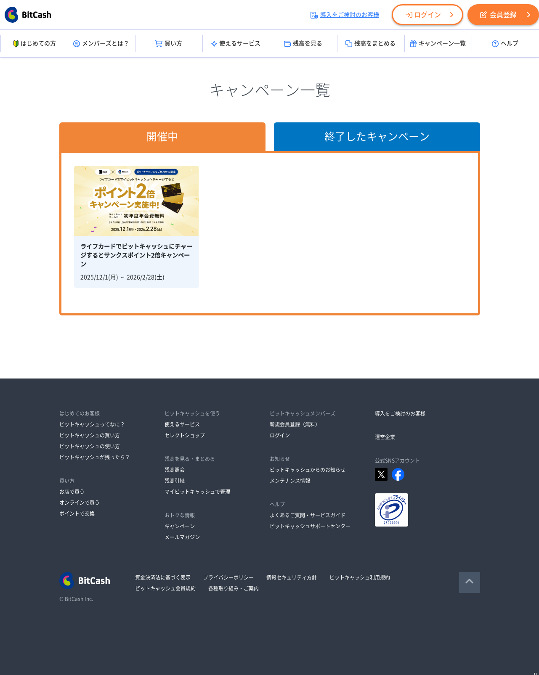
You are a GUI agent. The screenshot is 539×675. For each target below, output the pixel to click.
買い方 (168, 43)
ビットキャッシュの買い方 (89, 435)
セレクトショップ (185, 435)
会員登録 (498, 14)
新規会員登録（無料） (295, 424)
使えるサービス (235, 43)
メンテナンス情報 (290, 480)
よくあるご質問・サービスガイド (307, 515)
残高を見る (303, 43)
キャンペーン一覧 (438, 43)
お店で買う (72, 491)
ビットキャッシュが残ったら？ (94, 457)
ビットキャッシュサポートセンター (310, 526)
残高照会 (175, 469)
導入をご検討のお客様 (345, 15)
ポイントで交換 (77, 513)
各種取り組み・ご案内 (233, 588)
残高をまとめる (370, 43)
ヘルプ (505, 43)
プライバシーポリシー (228, 577)
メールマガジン (182, 537)
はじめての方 (34, 44)
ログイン (423, 14)
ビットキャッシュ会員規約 (165, 588)
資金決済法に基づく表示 (163, 577)
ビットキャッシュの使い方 (89, 446)
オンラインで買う (79, 502)
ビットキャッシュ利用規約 (359, 577)
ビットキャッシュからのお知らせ (307, 469)
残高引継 (175, 480)
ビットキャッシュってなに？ (92, 424)
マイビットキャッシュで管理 (197, 491)
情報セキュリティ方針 (291, 577)
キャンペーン (180, 526)
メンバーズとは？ (101, 43)
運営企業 (385, 436)
